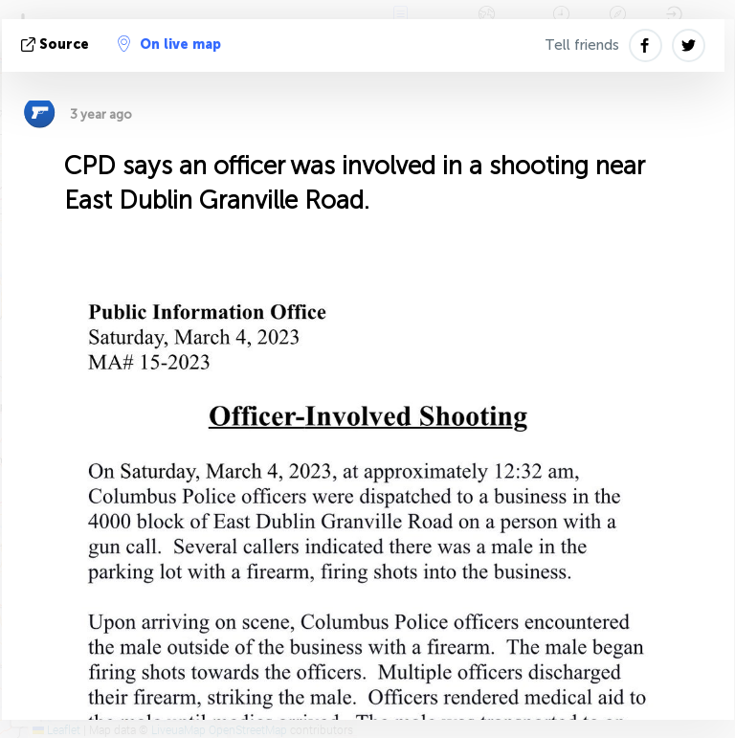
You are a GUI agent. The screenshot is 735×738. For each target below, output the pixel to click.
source (57, 44)
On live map (169, 44)
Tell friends (582, 45)
